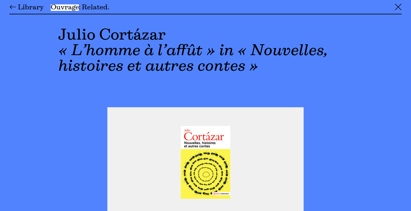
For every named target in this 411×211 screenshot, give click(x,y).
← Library (26, 7)
